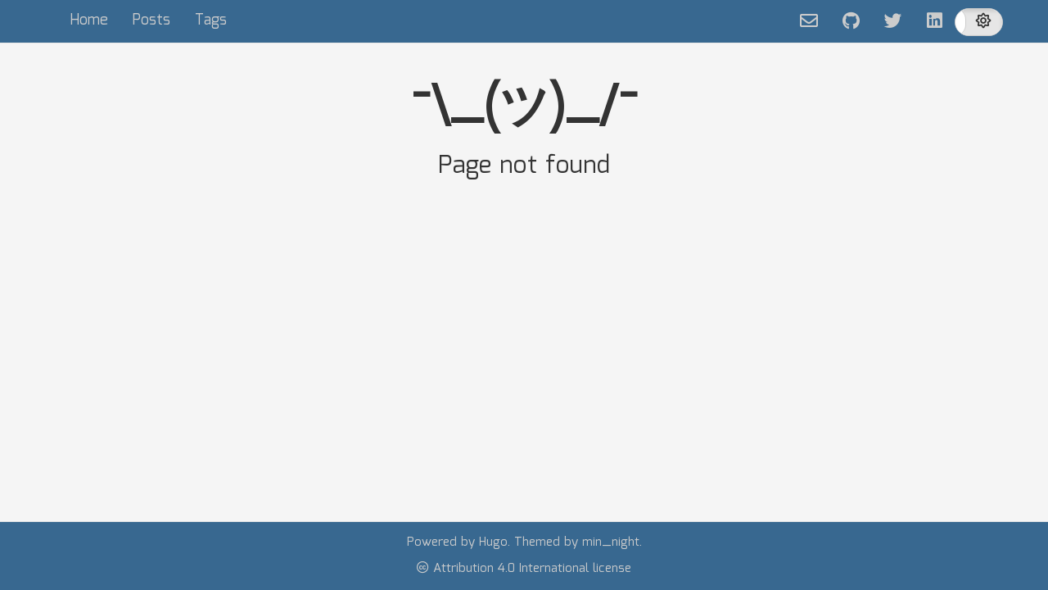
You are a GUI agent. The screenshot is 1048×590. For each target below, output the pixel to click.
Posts (151, 20)
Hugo (493, 542)
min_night (610, 542)
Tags (211, 20)
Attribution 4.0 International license (524, 569)
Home (89, 20)
